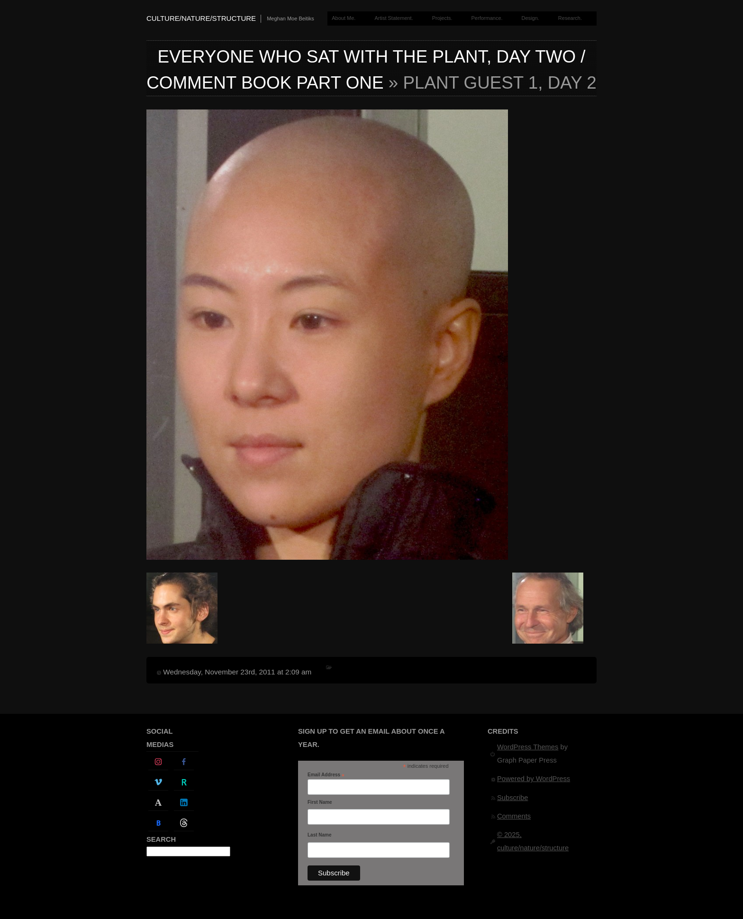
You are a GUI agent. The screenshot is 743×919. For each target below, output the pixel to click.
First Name (320, 802)
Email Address (326, 775)
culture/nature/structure (201, 18)
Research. (570, 18)
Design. (530, 18)
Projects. (442, 18)
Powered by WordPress (533, 779)
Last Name (320, 834)
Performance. (487, 18)
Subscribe (512, 797)
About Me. (343, 18)
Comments (514, 816)
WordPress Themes (527, 747)
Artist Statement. (393, 18)
